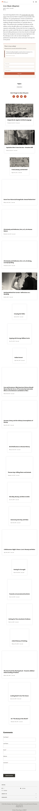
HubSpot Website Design (17, 810)
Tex (5, 10)
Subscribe (19, 73)
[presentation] (36, 2)
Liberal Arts (19, 87)
